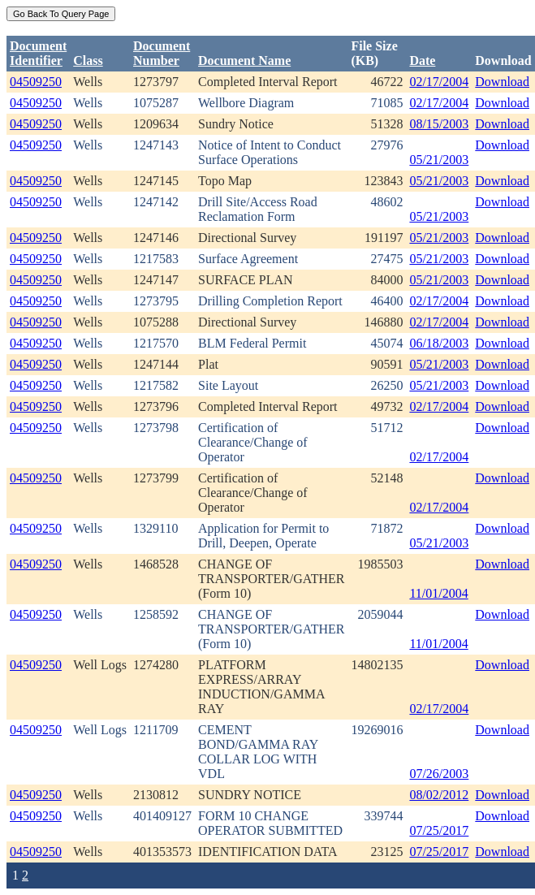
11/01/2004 (438, 593)
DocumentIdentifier (38, 53)
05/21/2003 (438, 159)
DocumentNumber (161, 53)
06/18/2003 (438, 343)
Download (502, 82)
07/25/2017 (438, 830)
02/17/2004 (438, 82)
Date (422, 60)
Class (87, 60)
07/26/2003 (438, 773)
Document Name (244, 60)
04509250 (36, 82)
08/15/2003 (438, 124)
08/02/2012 (438, 795)
